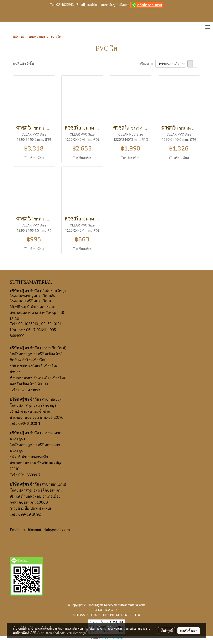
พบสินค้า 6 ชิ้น (23, 64)
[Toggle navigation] (207, 27)
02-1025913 (65, 4)
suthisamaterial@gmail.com (108, 4)
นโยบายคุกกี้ (80, 633)
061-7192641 (36, 329)
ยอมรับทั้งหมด (188, 631)
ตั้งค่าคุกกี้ (167, 631)
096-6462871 (29, 423)
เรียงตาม (147, 64)
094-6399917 (29, 474)
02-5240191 (51, 323)
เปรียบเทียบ (35, 158)
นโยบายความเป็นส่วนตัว (51, 633)
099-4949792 (29, 514)
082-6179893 (29, 389)
